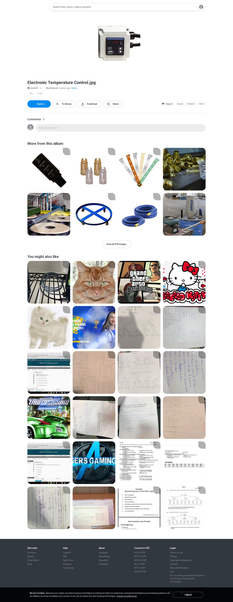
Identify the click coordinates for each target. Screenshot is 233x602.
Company (103, 552)
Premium (31, 552)
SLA (172, 571)
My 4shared (50, 88)
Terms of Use (176, 552)
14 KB (39, 94)
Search (30, 556)
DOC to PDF (139, 552)
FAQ (65, 556)
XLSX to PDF (140, 571)
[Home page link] (37, 7)
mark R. (33, 88)
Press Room (33, 560)
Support (67, 552)
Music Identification (179, 568)
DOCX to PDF (140, 560)
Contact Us (68, 568)
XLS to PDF (139, 564)
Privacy (173, 556)
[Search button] (192, 7)
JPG (31, 94)
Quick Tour (68, 560)
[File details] (48, 169)
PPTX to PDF (140, 556)
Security (174, 564)
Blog (29, 564)
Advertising (104, 556)
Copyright (103, 560)
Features (67, 564)
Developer (103, 564)
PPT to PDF (139, 568)
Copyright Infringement (181, 560)
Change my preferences (126, 596)
